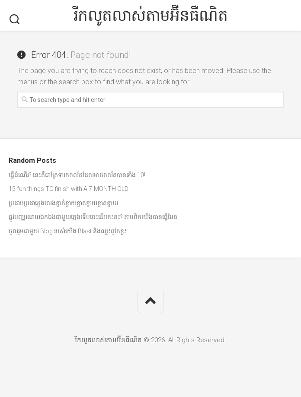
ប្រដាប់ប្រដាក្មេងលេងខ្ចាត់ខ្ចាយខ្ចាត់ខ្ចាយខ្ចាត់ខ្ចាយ (63, 203)
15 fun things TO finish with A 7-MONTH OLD (68, 188)
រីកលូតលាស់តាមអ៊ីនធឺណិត (151, 15)
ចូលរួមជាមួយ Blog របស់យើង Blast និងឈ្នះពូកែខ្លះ (68, 231)
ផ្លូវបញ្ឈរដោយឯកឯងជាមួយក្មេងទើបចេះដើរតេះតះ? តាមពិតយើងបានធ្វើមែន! (94, 216)
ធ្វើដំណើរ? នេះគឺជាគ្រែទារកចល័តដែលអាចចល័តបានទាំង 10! (77, 175)
